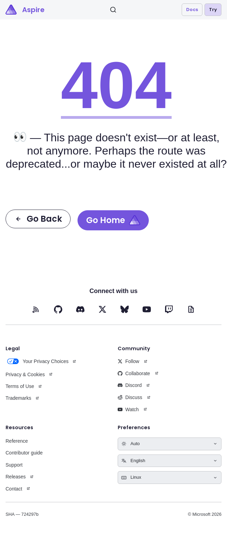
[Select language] (169, 460)
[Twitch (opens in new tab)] (169, 309)
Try (213, 9)
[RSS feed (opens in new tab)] (36, 309)
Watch (128, 409)
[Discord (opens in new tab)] (80, 309)
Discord (130, 385)
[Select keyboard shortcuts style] (169, 477)
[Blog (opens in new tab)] (191, 309)
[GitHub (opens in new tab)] (58, 309)
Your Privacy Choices (37, 361)
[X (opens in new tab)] (102, 309)
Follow (128, 361)
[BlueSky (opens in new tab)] (124, 309)
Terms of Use (20, 386)
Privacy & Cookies (25, 374)
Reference (17, 441)
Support (14, 465)
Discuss (130, 397)
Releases (16, 476)
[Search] (113, 10)
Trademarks (18, 398)
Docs (192, 9)
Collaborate (134, 373)
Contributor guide (24, 453)
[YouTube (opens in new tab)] (147, 309)
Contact (14, 489)
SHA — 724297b (22, 514)
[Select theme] (169, 444)
